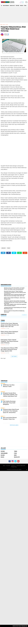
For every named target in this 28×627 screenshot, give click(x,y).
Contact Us (13, 465)
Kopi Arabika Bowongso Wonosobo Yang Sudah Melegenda (9, 403)
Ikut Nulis (8, 465)
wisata (21, 5)
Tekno (15, 451)
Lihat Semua (14, 356)
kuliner (3, 455)
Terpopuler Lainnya (14, 425)
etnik (25, 5)
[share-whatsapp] (19, 253)
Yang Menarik (6, 5)
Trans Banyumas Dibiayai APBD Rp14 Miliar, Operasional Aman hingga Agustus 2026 (9, 349)
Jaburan (3, 24)
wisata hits (12, 5)
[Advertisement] (14, 14)
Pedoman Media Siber (21, 465)
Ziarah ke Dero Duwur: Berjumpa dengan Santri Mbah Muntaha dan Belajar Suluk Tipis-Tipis (10, 325)
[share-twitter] (14, 253)
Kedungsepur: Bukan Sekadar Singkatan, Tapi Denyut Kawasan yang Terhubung (9, 341)
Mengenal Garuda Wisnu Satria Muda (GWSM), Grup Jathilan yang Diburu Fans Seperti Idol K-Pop (10, 395)
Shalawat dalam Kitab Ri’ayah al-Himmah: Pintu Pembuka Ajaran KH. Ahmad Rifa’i (11, 411)
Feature (17, 5)
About (4, 465)
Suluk (7, 24)
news (15, 455)
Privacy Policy (14, 466)
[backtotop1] (27, 469)
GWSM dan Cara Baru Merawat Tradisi (8, 385)
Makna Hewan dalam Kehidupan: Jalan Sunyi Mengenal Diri (9, 332)
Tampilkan (24, 314)
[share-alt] (3, 253)
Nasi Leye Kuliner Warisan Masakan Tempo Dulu (10, 418)
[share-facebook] (8, 253)
